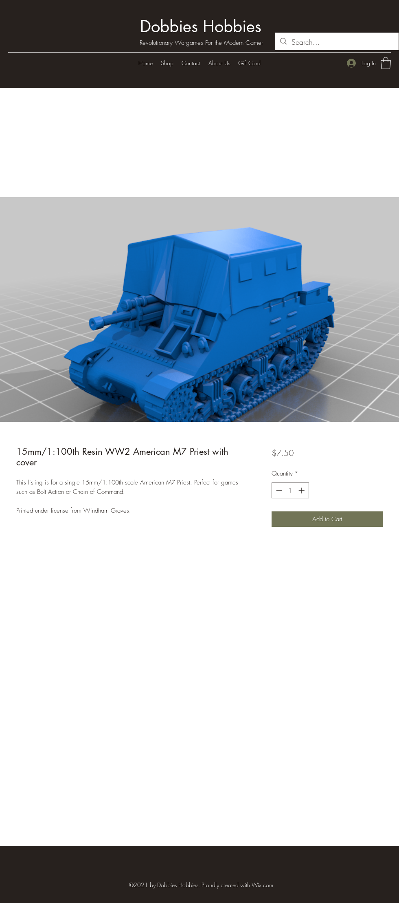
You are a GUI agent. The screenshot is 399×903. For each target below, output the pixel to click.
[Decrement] (278, 490)
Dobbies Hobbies (200, 26)
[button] (386, 63)
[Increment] (302, 490)
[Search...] (336, 42)
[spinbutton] (290, 490)
